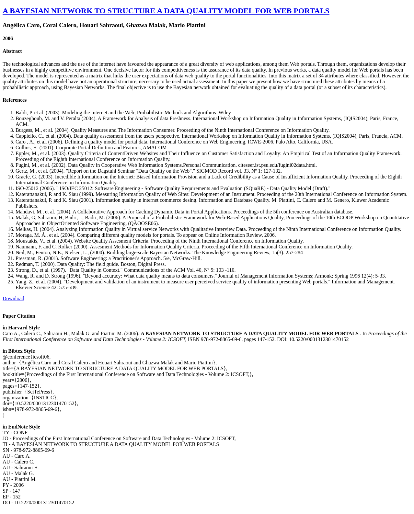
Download (13, 298)
